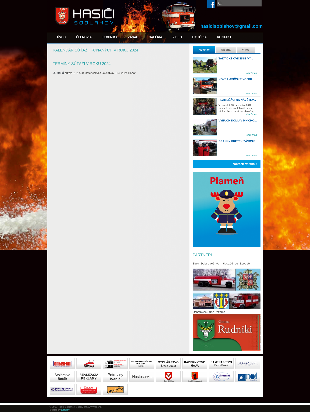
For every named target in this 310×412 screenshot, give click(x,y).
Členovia (83, 37)
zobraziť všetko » (244, 164)
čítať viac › (252, 73)
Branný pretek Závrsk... (238, 141)
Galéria (155, 37)
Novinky (204, 49)
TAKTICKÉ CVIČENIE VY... (236, 58)
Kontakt (224, 37)
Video (177, 37)
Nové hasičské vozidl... (237, 79)
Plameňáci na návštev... (237, 99)
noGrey (65, 410)
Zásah (133, 37)
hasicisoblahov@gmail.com (231, 26)
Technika (110, 37)
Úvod (61, 37)
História (199, 37)
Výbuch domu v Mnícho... (238, 120)
